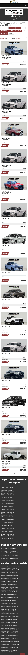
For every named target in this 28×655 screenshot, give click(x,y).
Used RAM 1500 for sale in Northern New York (9, 584)
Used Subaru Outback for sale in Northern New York (9, 582)
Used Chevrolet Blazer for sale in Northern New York (10, 645)
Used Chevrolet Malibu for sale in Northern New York (10, 641)
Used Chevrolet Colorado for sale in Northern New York (10, 644)
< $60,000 (4, 33)
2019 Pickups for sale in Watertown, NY (7, 532)
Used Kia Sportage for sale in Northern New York (9, 603)
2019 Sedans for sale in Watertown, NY (7, 534)
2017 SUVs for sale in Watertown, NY (7, 538)
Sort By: (11, 33)
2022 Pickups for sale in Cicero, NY (7, 516)
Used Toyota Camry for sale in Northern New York (9, 575)
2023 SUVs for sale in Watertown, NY (7, 506)
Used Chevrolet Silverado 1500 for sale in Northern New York (10, 634)
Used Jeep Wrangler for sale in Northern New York (9, 609)
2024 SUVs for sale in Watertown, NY (7, 499)
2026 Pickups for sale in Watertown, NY (7, 485)
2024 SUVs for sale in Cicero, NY (6, 497)
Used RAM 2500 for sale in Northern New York (9, 585)
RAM (18, 28)
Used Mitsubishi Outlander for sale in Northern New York (10, 593)
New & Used (4, 28)
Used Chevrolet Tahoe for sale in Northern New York (9, 647)
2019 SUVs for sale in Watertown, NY (7, 531)
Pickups (12, 28)
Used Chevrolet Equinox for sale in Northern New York (10, 635)
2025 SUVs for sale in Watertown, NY (7, 491)
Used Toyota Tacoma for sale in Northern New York (9, 578)
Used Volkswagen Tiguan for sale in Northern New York (10, 566)
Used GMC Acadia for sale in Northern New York (9, 619)
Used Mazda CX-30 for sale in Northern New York (9, 596)
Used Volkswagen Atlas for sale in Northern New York (10, 568)
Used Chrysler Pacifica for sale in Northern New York (10, 632)
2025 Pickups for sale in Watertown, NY (7, 493)
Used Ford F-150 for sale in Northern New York (9, 623)
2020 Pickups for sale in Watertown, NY (7, 528)
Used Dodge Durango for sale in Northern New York (9, 631)
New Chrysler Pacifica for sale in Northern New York (9, 558)
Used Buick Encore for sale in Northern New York (9, 651)
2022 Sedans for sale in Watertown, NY (7, 519)
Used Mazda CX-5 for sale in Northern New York (9, 594)
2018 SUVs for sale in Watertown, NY (7, 535)
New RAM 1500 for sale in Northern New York (8, 548)
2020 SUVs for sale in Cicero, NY (6, 525)
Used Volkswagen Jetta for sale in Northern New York (10, 571)
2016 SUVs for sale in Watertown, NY (7, 540)
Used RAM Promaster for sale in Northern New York (9, 587)
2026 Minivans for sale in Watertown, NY (8, 487)
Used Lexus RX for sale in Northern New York (8, 600)
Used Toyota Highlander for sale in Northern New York (10, 574)
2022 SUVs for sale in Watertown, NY (7, 515)
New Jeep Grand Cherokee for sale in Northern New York (10, 552)
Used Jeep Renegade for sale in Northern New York (9, 610)
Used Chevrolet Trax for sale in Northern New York (9, 638)
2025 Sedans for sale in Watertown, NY (7, 496)
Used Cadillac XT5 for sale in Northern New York (9, 648)
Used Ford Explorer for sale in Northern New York (9, 629)
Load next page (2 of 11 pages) (14, 473)
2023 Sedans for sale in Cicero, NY (7, 510)
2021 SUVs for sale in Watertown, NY (7, 522)
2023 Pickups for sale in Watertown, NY (7, 509)
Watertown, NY (5, 30)
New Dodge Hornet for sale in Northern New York (9, 557)
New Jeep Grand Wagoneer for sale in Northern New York (10, 554)
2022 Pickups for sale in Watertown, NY (7, 518)
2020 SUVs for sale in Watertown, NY (7, 526)
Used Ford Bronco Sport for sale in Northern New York (10, 628)
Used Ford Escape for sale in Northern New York (9, 625)
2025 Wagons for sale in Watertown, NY (7, 494)
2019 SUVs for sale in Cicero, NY (6, 529)
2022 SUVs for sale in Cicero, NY (6, 513)
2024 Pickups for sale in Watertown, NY (7, 500)
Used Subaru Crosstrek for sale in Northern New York (10, 581)
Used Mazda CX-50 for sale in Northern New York (9, 597)
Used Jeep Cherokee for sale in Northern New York (9, 607)
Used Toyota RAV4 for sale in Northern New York (9, 572)
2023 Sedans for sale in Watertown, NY (7, 512)
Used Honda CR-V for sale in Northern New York (9, 615)
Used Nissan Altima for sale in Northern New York (9, 591)
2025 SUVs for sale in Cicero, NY (6, 490)
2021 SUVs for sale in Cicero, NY (6, 521)
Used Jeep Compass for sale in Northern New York (9, 606)
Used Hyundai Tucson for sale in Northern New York (9, 612)
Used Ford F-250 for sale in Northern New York (9, 626)
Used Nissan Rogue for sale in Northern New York (9, 588)
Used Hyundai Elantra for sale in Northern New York (9, 613)
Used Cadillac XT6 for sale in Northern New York (9, 650)
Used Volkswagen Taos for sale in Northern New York (10, 569)
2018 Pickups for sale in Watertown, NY (7, 537)
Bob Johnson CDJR (16, 30)
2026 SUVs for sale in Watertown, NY (7, 488)
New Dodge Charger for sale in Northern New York (9, 555)
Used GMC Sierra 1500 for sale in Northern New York (10, 616)
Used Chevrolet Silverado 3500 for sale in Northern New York (10, 640)
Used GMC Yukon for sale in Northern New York (9, 622)
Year (23, 28)
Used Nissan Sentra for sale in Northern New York (9, 590)
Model (24, 30)
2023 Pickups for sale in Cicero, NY (7, 507)
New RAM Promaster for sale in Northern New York (9, 549)
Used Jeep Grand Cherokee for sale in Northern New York (10, 604)
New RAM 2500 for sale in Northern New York (8, 551)
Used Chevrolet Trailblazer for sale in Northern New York (10, 637)
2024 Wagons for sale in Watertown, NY (7, 503)
